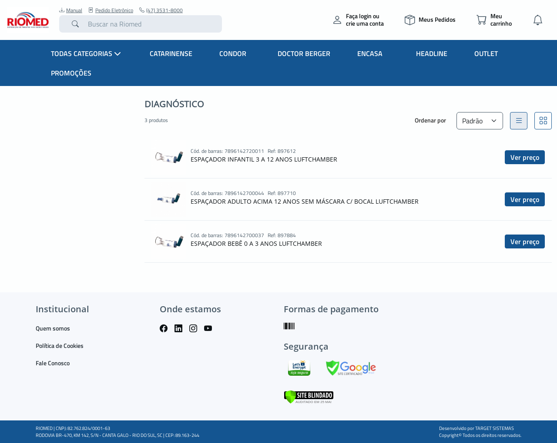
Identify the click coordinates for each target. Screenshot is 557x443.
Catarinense (171, 53)
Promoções (71, 73)
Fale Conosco (53, 362)
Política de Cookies (60, 345)
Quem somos (53, 328)
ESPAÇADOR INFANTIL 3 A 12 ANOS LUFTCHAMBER (264, 159)
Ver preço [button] (524, 157)
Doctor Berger (304, 53)
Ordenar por (430, 120)
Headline (431, 53)
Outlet (486, 53)
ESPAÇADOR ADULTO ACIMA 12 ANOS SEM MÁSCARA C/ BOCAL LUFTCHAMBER (305, 201)
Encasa (370, 53)
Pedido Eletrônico (110, 10)
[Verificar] (309, 396)
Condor (232, 53)
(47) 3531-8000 (161, 10)
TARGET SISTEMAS (494, 428)
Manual (70, 10)
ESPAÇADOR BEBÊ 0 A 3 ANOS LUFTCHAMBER (256, 243)
